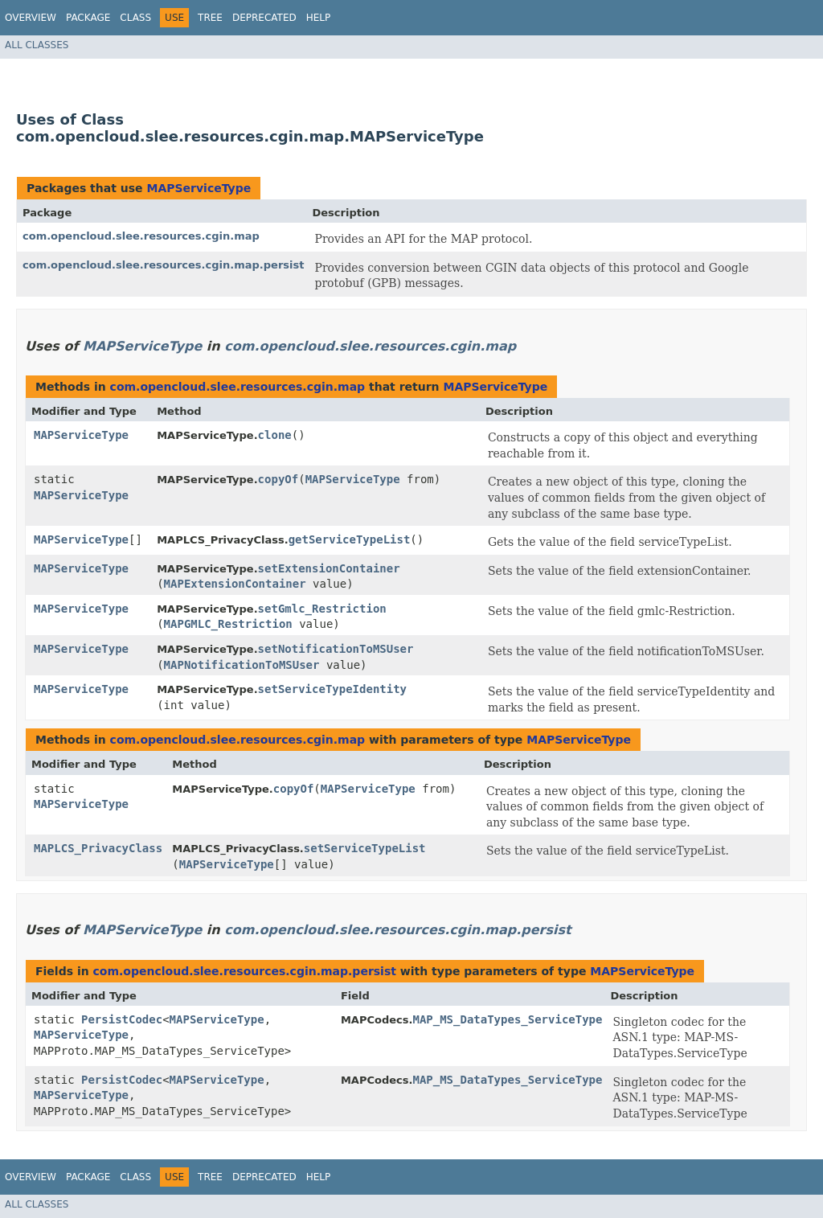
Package (88, 17)
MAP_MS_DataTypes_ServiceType (507, 1019)
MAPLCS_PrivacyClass (98, 848)
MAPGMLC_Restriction (228, 623)
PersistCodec (121, 1019)
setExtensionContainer (329, 568)
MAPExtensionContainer (235, 583)
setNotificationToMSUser (336, 648)
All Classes (36, 45)
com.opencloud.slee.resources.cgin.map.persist (163, 265)
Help (318, 17)
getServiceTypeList (350, 539)
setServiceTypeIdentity (332, 689)
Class (135, 17)
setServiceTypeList (365, 848)
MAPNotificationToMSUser (242, 664)
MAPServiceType (198, 188)
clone (275, 435)
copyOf (278, 479)
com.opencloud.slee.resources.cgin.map (141, 236)
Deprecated (264, 17)
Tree (210, 17)
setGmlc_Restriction (322, 608)
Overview (30, 17)
